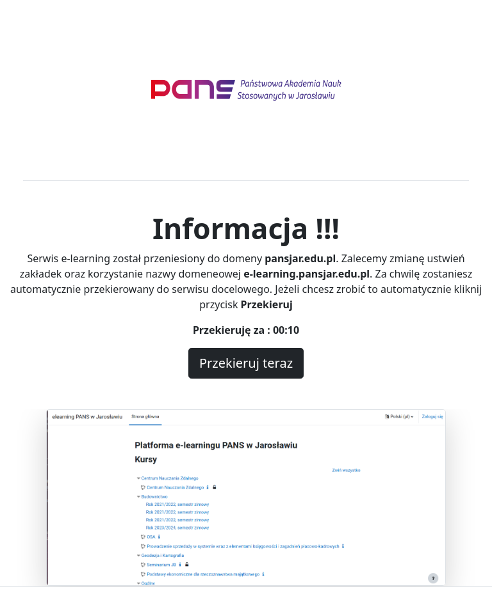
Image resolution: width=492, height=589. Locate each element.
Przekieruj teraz (246, 363)
